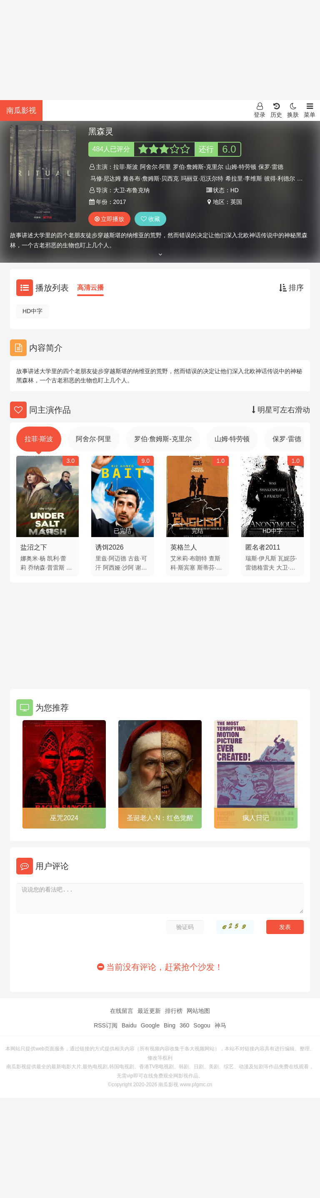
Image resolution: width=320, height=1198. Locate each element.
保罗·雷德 (270, 166)
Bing (169, 1025)
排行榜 (173, 1010)
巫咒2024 (64, 817)
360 (184, 1025)
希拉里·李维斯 (243, 178)
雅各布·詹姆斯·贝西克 (151, 178)
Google (150, 1025)
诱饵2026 (109, 547)
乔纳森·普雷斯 (46, 567)
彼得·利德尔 (279, 178)
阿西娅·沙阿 (118, 567)
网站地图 (198, 1010)
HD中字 (32, 311)
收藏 (150, 219)
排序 (291, 288)
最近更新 (149, 1010)
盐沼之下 (33, 547)
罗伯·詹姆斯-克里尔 (198, 166)
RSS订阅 (106, 1025)
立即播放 (110, 219)
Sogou (201, 1025)
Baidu (129, 1025)
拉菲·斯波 (125, 166)
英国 (236, 201)
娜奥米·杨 (32, 558)
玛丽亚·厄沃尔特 (202, 178)
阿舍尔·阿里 (155, 166)
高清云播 (90, 287)
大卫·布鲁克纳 (131, 190)
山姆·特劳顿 (240, 166)
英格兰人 (183, 547)
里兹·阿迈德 (110, 558)
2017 (119, 201)
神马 (220, 1025)
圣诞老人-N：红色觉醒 (160, 817)
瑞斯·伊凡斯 (260, 558)
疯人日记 (255, 817)
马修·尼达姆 (105, 178)
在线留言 (121, 1010)
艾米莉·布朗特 (188, 558)
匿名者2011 (262, 547)
